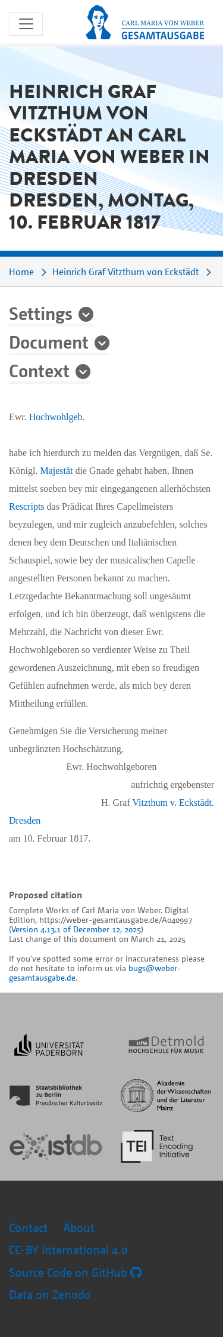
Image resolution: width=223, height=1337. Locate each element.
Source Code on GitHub (75, 1272)
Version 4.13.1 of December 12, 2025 (76, 929)
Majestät (56, 471)
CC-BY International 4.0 (68, 1249)
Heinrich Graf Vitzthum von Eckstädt (125, 272)
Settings (41, 312)
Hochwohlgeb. (57, 417)
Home (21, 272)
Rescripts (27, 506)
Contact (28, 1227)
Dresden (24, 820)
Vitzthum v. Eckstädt (172, 802)
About (79, 1227)
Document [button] (49, 341)
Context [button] (39, 370)
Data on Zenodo (50, 1294)
